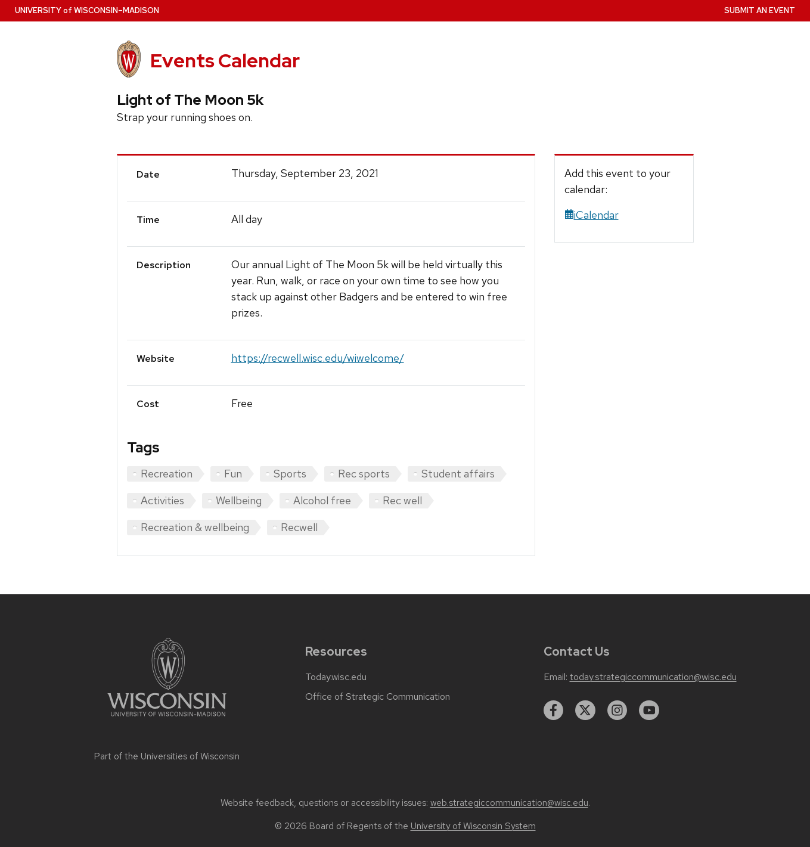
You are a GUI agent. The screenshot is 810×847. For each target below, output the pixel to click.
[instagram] (617, 710)
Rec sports (364, 473)
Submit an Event (759, 10)
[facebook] (554, 710)
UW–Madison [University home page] (87, 10)
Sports (290, 473)
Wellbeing (239, 500)
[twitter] (585, 710)
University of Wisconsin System (473, 826)
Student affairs (458, 473)
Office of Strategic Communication (377, 697)
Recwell (299, 527)
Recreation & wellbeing (195, 527)
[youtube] (649, 710)
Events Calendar (225, 60)
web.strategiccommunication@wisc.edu (509, 803)
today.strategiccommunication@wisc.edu (653, 677)
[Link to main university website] (166, 718)
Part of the (167, 756)
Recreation (167, 473)
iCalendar (591, 215)
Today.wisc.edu (336, 677)
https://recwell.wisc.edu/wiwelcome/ (317, 358)
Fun (233, 473)
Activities (162, 500)
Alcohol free (322, 500)
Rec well (402, 500)
